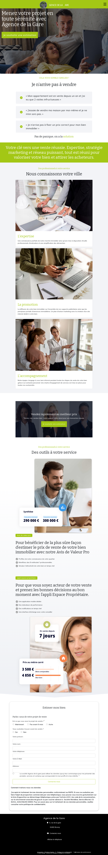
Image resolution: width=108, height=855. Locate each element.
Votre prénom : (18, 737)
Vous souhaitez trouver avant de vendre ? (28, 729)
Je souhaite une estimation (19, 35)
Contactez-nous (54, 782)
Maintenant (19, 724)
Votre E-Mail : (17, 759)
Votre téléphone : (19, 751)
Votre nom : (17, 744)
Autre (51, 724)
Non (24, 732)
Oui (16, 732)
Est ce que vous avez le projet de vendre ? (28, 721)
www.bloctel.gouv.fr (34, 800)
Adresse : (16, 766)
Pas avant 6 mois (36, 724)
